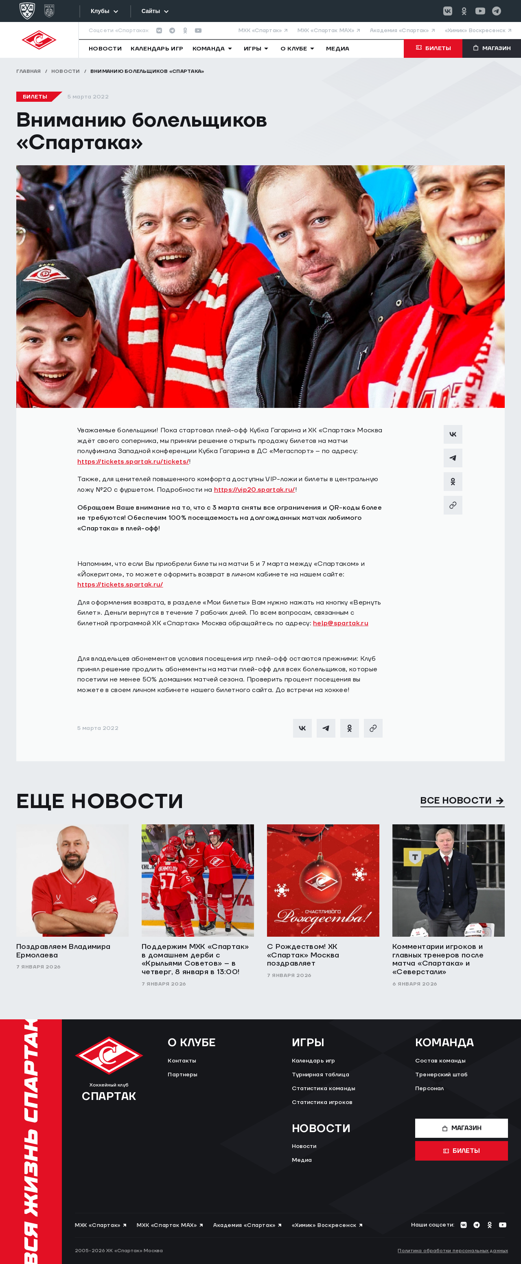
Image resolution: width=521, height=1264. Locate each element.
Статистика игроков (322, 1102)
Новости (65, 71)
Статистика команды (324, 1088)
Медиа (302, 1160)
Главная (28, 71)
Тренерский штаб (441, 1074)
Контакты (182, 1061)
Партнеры (182, 1074)
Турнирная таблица (320, 1074)
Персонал (429, 1088)
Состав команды (440, 1061)
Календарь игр (313, 1061)
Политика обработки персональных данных (453, 1251)
